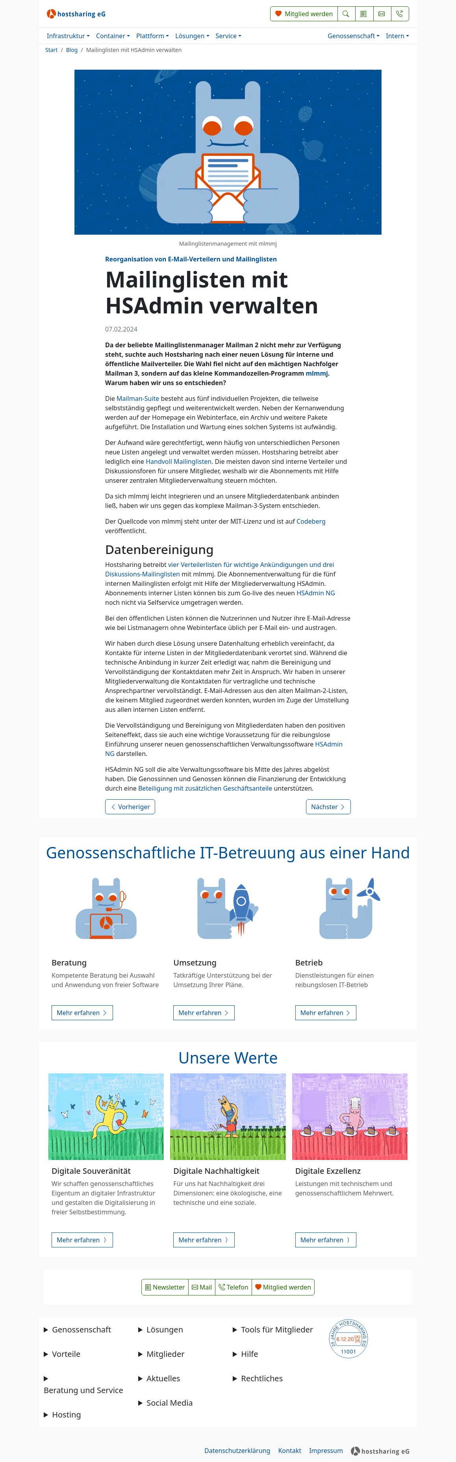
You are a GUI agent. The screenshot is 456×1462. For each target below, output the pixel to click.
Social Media (169, 1402)
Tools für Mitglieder (277, 1329)
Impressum (326, 1450)
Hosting (66, 1414)
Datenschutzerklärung (237, 1450)
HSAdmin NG (316, 593)
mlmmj (317, 373)
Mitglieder (165, 1354)
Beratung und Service (83, 1390)
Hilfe (249, 1354)
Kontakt (289, 1450)
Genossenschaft (351, 36)
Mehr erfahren (82, 1012)
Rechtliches (262, 1378)
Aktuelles (163, 1378)
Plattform (150, 36)
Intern (395, 36)
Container (110, 36)
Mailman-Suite (138, 398)
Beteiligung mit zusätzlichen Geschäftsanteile (205, 788)
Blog (72, 50)
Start (51, 50)
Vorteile (66, 1354)
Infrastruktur (66, 36)
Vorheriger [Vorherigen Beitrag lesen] (130, 806)
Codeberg (311, 521)
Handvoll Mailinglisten (178, 461)
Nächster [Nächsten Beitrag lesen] (328, 806)
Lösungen (189, 36)
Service (226, 36)
